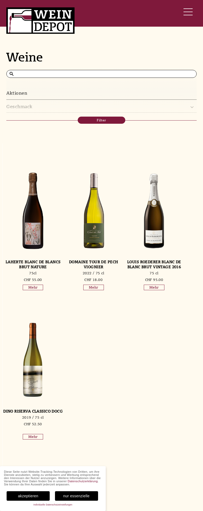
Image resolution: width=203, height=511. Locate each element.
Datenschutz (182, 492)
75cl (27, 273)
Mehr (27, 287)
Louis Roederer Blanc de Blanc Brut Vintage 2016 (126, 267)
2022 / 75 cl (77, 273)
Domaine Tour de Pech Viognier (76, 264)
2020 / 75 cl (27, 422)
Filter (101, 120)
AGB (175, 487)
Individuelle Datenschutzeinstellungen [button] (52, 505)
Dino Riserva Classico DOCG (176, 264)
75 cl (126, 278)
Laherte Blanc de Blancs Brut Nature (27, 264)
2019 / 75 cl (176, 273)
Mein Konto (182, 482)
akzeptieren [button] (28, 496)
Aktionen (16, 93)
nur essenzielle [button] (76, 496)
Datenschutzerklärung (83, 481)
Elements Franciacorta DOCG (27, 413)
